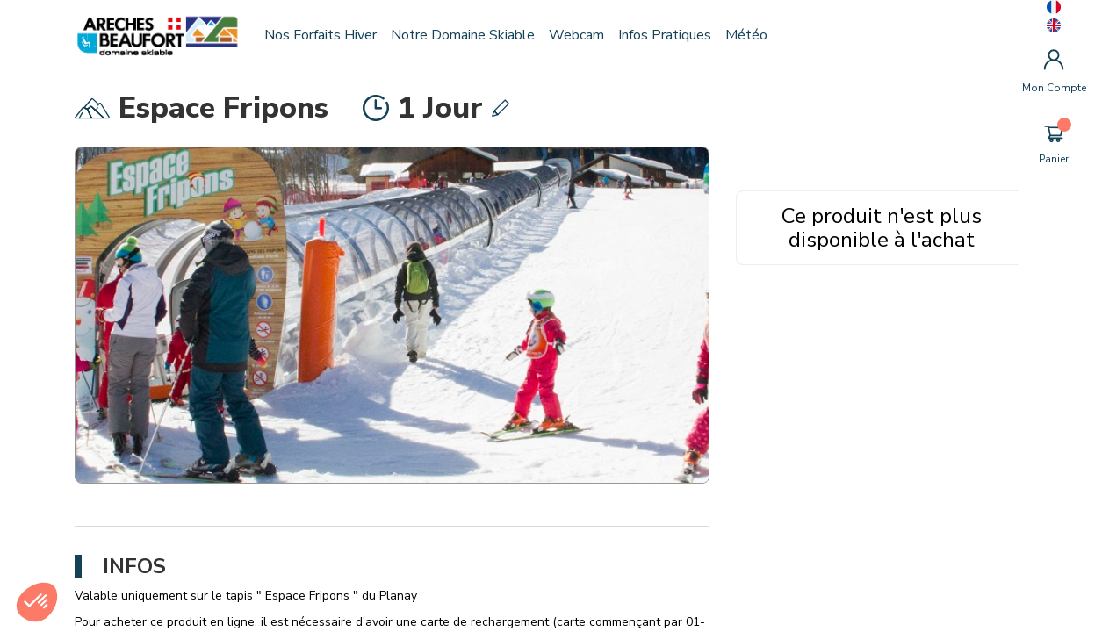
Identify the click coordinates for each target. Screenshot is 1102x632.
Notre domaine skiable (468, 35)
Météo (752, 35)
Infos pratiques (670, 35)
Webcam (581, 35)
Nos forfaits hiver (326, 35)
